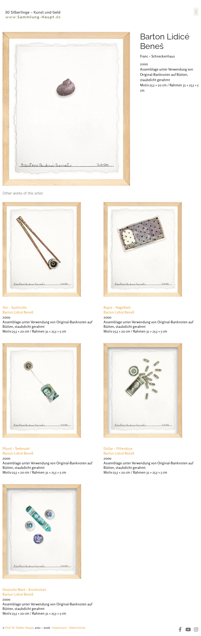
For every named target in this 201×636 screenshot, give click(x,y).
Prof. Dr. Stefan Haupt (19, 627)
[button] (196, 12)
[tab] (23, 193)
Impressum (59, 627)
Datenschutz (77, 627)
